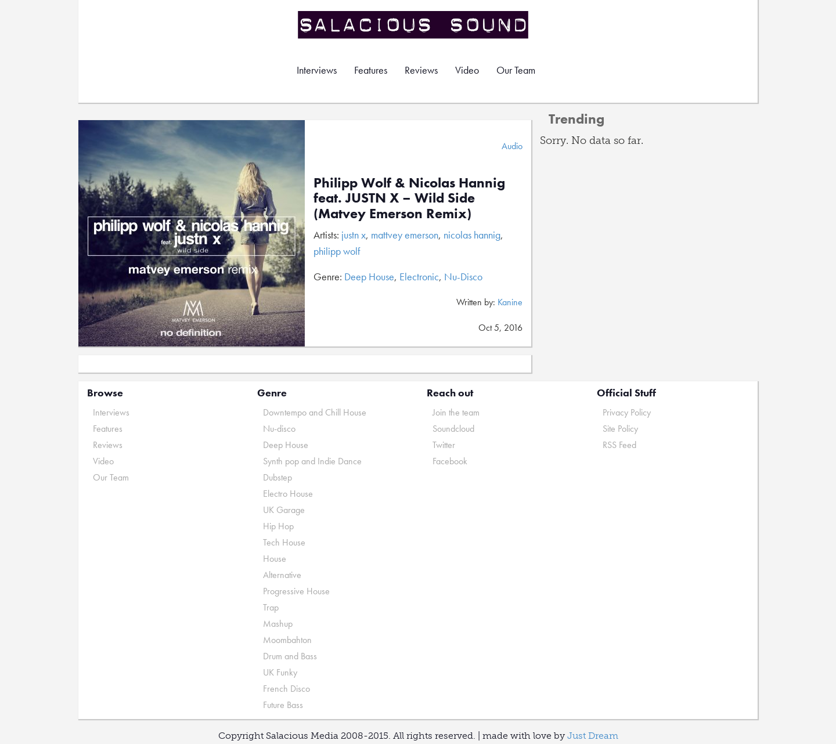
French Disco (286, 688)
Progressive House (296, 591)
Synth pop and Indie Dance (312, 461)
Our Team (515, 70)
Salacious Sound (414, 25)
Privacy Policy (627, 412)
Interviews (317, 70)
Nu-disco (279, 428)
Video (467, 70)
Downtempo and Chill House (314, 412)
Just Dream (592, 735)
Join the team (456, 412)
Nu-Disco (463, 276)
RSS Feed (619, 445)
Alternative (282, 575)
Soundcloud (453, 428)
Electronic (419, 276)
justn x (353, 234)
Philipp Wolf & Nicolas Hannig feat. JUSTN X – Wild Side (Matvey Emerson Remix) (409, 198)
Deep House (369, 276)
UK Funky (280, 672)
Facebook (450, 461)
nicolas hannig (472, 234)
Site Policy (620, 428)
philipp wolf (337, 251)
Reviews (421, 70)
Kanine (510, 302)
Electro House (288, 493)
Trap (271, 607)
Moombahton (287, 640)
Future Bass (283, 705)
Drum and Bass (290, 656)
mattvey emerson (404, 234)
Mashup (278, 623)
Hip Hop (278, 526)
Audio (512, 146)
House (274, 558)
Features (370, 70)
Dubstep (277, 477)
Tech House (284, 542)
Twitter (444, 445)
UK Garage (284, 510)
